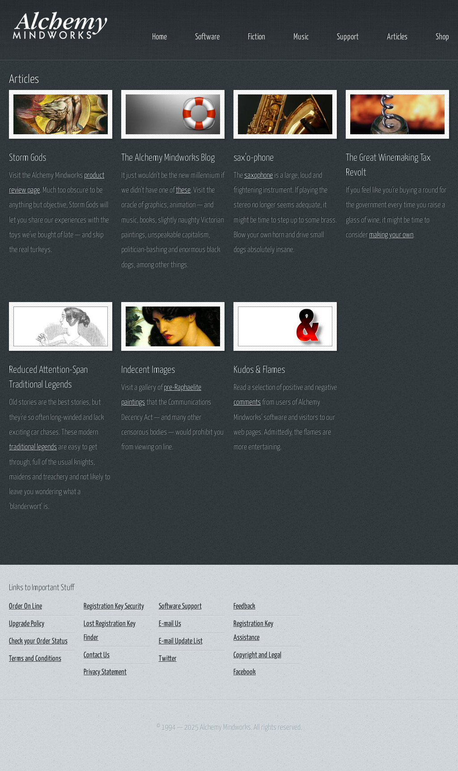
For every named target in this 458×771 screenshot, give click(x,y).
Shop (442, 37)
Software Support (180, 606)
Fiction (256, 37)
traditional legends (33, 447)
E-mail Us (170, 624)
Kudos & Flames (259, 370)
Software (207, 37)
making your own (391, 235)
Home (159, 37)
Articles (397, 37)
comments (247, 402)
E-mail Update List (181, 641)
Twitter (168, 659)
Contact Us (97, 655)
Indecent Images (148, 370)
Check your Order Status (38, 641)
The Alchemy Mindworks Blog (168, 158)
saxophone (258, 175)
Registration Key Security (114, 606)
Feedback (244, 606)
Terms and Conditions (35, 659)
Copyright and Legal (257, 655)
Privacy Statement (105, 672)
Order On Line (25, 606)
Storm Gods (27, 158)
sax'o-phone (253, 158)
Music (301, 37)
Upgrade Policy (26, 624)
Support (348, 37)
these (183, 190)
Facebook (244, 672)
